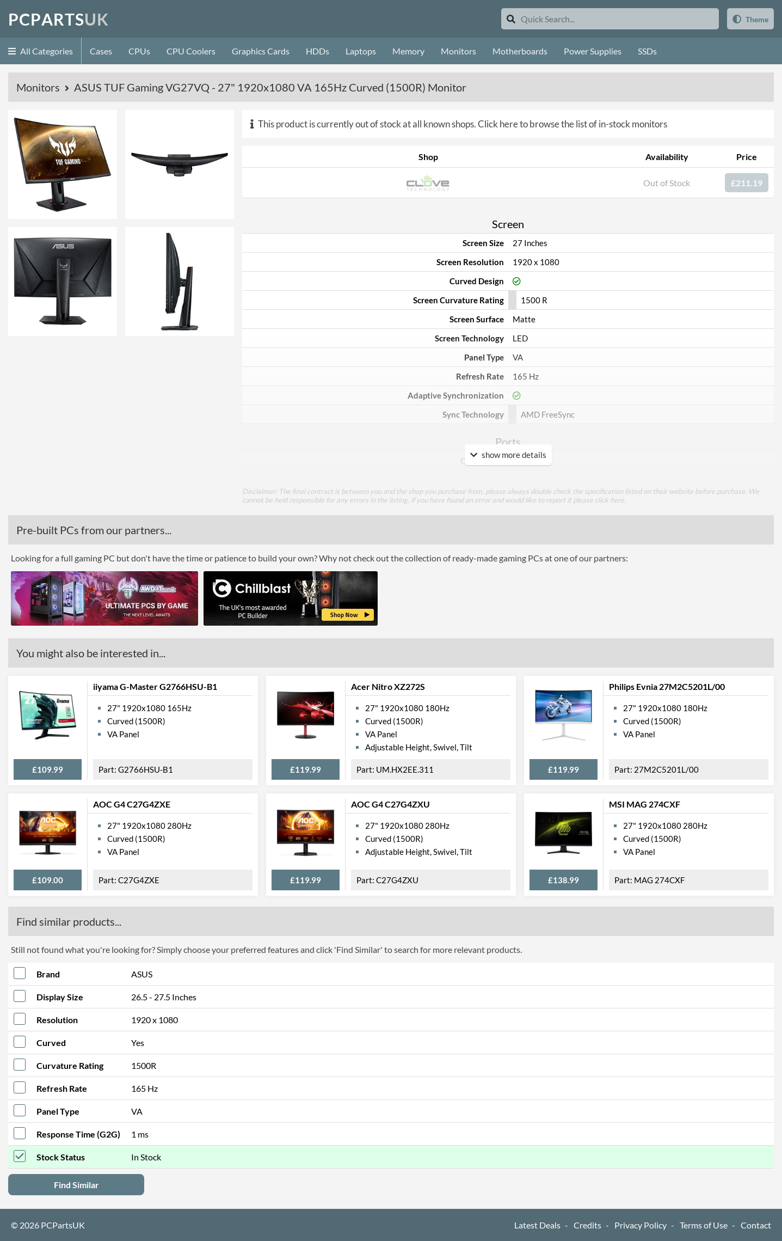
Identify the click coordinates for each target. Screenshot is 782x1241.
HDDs (317, 51)
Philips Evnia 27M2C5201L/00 (667, 686)
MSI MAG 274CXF (644, 804)
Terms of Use (704, 1225)
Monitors (458, 51)
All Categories (40, 51)
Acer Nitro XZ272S (388, 686)
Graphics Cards (261, 51)
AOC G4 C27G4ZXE (131, 804)
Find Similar (76, 1184)
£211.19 (746, 183)
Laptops (361, 51)
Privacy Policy (640, 1225)
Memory (408, 51)
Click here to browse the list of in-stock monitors (572, 124)
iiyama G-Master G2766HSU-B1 (155, 686)
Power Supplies (592, 51)
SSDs (647, 51)
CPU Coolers (191, 51)
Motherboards (519, 51)
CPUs (139, 51)
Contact (756, 1225)
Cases (101, 51)
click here (609, 500)
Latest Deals (537, 1225)
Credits (587, 1225)
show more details (508, 455)
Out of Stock (666, 183)
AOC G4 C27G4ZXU (390, 804)
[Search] (511, 18)
